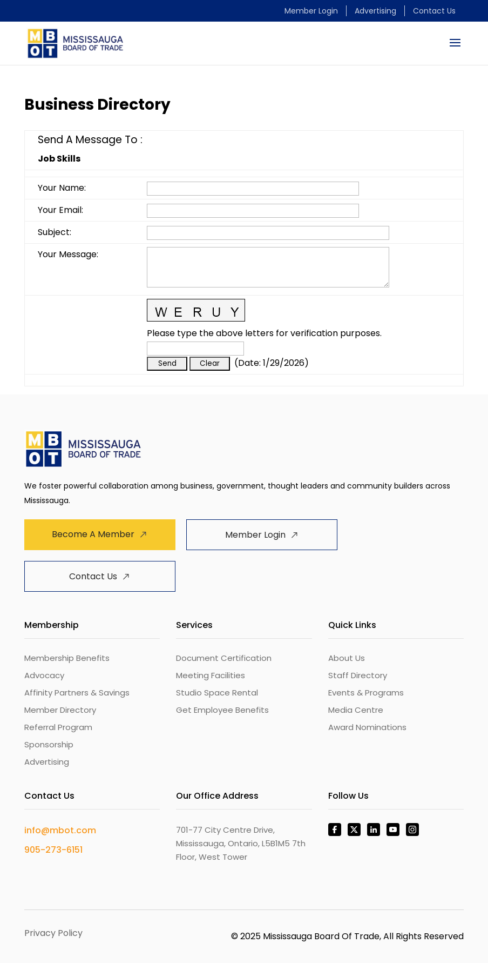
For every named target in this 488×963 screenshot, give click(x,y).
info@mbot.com (60, 830)
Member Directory (60, 709)
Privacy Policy (53, 933)
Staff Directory (357, 675)
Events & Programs (366, 692)
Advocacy (44, 675)
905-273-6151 (53, 850)
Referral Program (58, 727)
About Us (346, 658)
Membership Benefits (67, 658)
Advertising (375, 10)
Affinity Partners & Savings (77, 692)
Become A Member (93, 534)
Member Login (311, 10)
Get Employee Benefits (222, 709)
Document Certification (224, 658)
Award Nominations (367, 727)
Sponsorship (48, 744)
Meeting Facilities (210, 675)
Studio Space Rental (217, 692)
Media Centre (355, 709)
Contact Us (434, 10)
